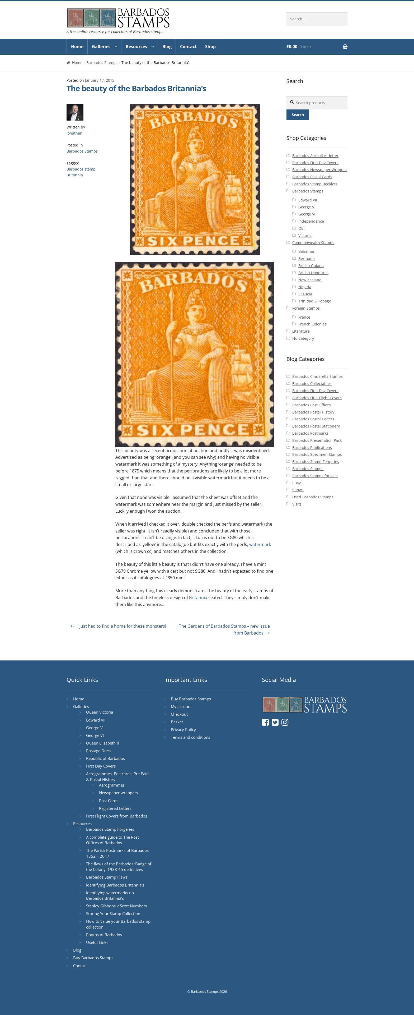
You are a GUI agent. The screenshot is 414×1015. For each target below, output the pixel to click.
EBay (296, 482)
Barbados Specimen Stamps (317, 454)
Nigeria (304, 286)
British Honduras (313, 272)
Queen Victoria (99, 712)
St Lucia (305, 293)
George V (306, 206)
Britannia (75, 174)
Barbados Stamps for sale (315, 475)
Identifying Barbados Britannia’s (115, 885)
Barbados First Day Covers (315, 162)
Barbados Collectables (312, 383)
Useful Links (97, 942)
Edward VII (307, 200)
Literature (301, 331)
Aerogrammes (112, 785)
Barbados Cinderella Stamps (317, 376)
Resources (136, 46)
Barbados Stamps (101, 62)
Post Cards (108, 800)
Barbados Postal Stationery (316, 426)
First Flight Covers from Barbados (116, 816)
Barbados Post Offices (311, 404)
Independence (311, 221)
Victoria (305, 235)
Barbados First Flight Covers (317, 397)
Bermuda (306, 258)
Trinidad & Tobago (314, 301)
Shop (210, 46)
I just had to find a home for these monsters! (121, 626)
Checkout (179, 714)
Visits (297, 504)
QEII (301, 228)
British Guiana (311, 265)
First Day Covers (101, 766)
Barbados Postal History (313, 412)
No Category (303, 338)
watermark (260, 544)
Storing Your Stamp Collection (113, 913)
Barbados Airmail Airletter (315, 155)
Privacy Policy (183, 729)
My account (181, 706)
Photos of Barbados (104, 934)
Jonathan (74, 133)
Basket (177, 721)
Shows (298, 489)
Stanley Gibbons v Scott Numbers (116, 905)
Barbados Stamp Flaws (107, 877)
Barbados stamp (81, 169)
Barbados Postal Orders (313, 418)
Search (298, 114)
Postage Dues (98, 750)
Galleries (101, 46)
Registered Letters (115, 808)
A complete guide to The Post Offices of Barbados (112, 840)
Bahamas (306, 251)
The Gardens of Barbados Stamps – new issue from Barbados (224, 629)
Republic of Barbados (105, 758)
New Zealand (310, 279)
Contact (188, 46)
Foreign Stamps (306, 308)
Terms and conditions (190, 737)
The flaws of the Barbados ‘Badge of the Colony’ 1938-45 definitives (118, 866)
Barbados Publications (312, 447)
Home (77, 46)
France (304, 317)
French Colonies (312, 324)
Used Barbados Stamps (312, 496)
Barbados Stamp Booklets (314, 183)
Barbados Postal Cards (312, 176)
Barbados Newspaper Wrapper (319, 169)
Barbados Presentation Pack (317, 440)
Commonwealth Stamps (313, 242)
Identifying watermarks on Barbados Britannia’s (110, 895)
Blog (167, 46)
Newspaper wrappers (118, 792)
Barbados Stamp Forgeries (315, 461)
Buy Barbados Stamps (93, 957)
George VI (306, 214)
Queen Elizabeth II (102, 743)
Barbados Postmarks (310, 433)
